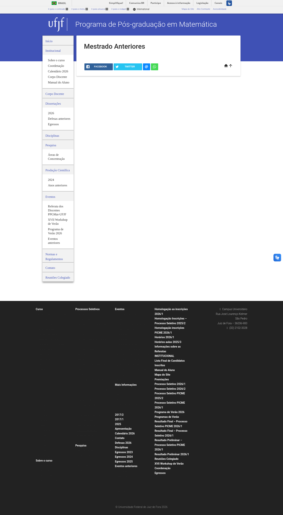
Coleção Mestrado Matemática (131, 405)
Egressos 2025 (124, 461)
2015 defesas (44, 430)
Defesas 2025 (44, 425)
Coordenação (162, 468)
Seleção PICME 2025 (87, 400)
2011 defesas (44, 451)
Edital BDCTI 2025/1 (86, 334)
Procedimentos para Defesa (51, 344)
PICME (80, 375)
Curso (39, 309)
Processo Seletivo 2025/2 (89, 319)
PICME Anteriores (85, 440)
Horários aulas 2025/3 (168, 342)
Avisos (120, 400)
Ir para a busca (99, 9)
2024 (40, 380)
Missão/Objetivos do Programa (52, 314)
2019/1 (80, 410)
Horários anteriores (47, 476)
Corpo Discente (45, 319)
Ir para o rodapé (120, 9)
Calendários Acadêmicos (49, 480)
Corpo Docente (45, 324)
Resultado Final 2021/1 (88, 314)
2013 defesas (44, 440)
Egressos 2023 (124, 452)
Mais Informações (126, 384)
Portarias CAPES (46, 349)
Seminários (122, 334)
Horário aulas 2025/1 (48, 470)
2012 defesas (44, 446)
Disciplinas (121, 447)
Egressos (160, 473)
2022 (40, 390)
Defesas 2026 (123, 442)
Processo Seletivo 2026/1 (170, 384)
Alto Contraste (203, 9)
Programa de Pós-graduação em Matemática (146, 24)
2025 (118, 424)
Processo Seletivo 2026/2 (170, 388)
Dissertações (44, 375)
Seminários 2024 (125, 339)
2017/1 (119, 419)
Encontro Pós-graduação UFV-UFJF (133, 354)
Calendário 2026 (125, 433)
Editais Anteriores (85, 435)
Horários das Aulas (47, 465)
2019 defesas (44, 405)
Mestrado (81, 354)
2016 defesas (44, 420)
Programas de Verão (126, 319)
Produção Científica (86, 455)
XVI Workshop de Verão (128, 314)
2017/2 (119, 414)
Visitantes (42, 370)
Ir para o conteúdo (58, 9)
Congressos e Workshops (129, 349)
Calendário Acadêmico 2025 (51, 486)
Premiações (162, 379)
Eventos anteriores (126, 466)
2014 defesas (44, 435)
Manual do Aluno (165, 370)
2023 (40, 385)
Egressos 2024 (124, 456)
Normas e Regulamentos (49, 334)
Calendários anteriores (48, 491)
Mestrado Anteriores (87, 430)
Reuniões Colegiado (166, 458)
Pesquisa (80, 445)
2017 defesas (44, 415)
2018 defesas (44, 410)
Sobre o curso (44, 460)
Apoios (120, 395)
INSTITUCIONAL (164, 355)
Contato (119, 438)
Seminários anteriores (127, 344)
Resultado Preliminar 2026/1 (172, 454)
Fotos (119, 410)
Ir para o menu (79, 9)
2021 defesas (44, 395)
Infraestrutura (44, 456)
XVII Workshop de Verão (169, 463)
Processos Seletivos (87, 309)
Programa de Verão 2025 (128, 329)
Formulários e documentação (131, 389)
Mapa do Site (188, 9)
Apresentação (123, 428)
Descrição (121, 491)
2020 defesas (44, 400)
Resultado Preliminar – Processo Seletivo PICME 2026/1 (170, 445)
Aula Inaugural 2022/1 (127, 380)
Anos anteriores (84, 465)
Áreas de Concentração (88, 450)
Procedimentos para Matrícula (91, 365)
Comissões (43, 365)
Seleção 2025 (83, 370)
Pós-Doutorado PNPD (87, 405)
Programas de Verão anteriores (131, 324)
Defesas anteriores (47, 329)
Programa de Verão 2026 (169, 412)
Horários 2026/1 (164, 337)
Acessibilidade (219, 9)
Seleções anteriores (86, 425)
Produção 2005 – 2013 (88, 470)
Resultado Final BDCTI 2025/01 (92, 349)
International (141, 9)
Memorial (81, 359)
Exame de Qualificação (48, 339)
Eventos (119, 309)
